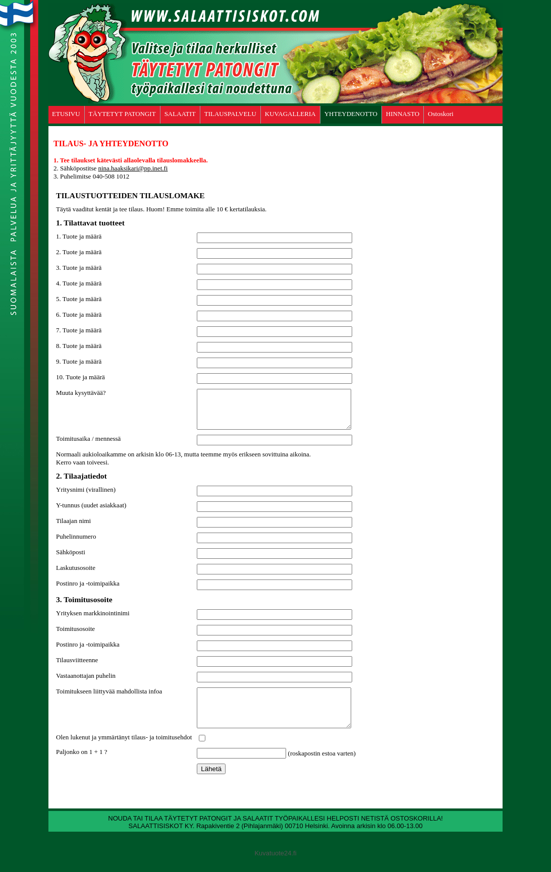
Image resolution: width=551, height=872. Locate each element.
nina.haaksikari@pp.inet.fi (133, 168)
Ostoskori (441, 114)
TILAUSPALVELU (230, 114)
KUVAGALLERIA (290, 114)
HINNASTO (402, 114)
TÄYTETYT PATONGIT (122, 114)
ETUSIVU (66, 114)
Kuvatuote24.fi (275, 868)
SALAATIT (180, 114)
